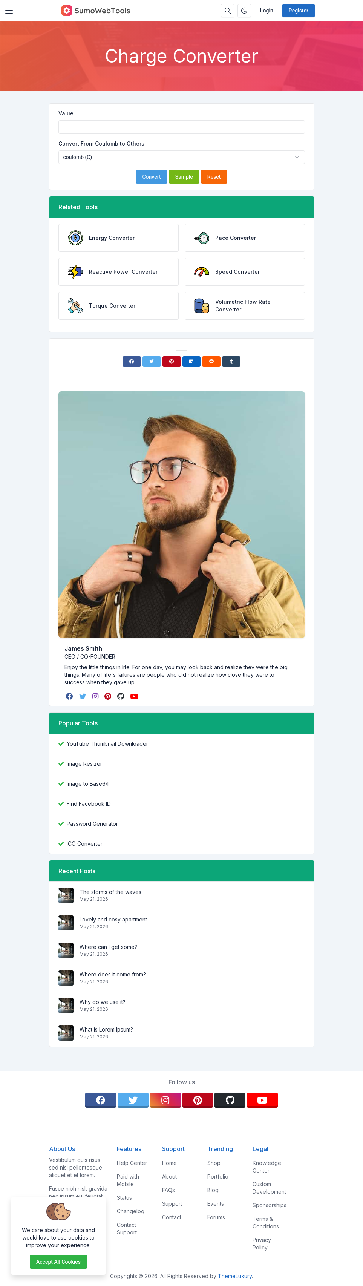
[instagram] (96, 696)
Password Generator (92, 823)
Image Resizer (84, 763)
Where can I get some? (108, 947)
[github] (121, 696)
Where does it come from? (113, 974)
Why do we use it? (103, 1002)
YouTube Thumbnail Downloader (107, 743)
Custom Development (269, 1188)
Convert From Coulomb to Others (101, 143)
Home (169, 1163)
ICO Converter (85, 843)
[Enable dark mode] (244, 10)
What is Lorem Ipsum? (106, 1029)
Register (298, 11)
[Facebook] (132, 361)
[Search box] (227, 10)
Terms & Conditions (266, 1222)
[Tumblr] (231, 361)
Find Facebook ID (89, 803)
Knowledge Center (267, 1167)
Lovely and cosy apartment (113, 919)
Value (66, 113)
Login (266, 11)
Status (124, 1197)
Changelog (130, 1211)
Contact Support (127, 1228)
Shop (214, 1163)
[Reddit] (211, 361)
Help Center (132, 1163)
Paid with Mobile (128, 1180)
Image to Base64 (88, 783)
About (169, 1176)
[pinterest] (108, 696)
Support (172, 1203)
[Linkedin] (191, 361)
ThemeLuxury (235, 1276)
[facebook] (70, 696)
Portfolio (217, 1176)
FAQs (168, 1190)
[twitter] (83, 696)
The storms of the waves (110, 892)
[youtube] (135, 696)
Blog (213, 1190)
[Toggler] (9, 11)
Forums (216, 1217)
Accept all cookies (58, 1262)
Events (215, 1203)
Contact (171, 1217)
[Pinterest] (171, 361)
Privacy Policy (262, 1244)
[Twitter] (151, 361)
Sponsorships (269, 1205)
